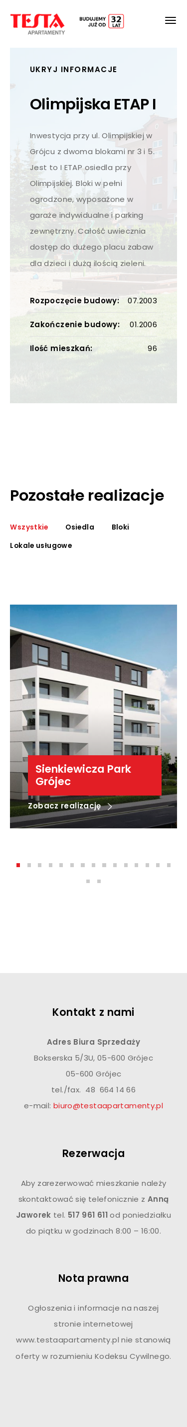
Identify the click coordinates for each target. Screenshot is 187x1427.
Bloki (121, 527)
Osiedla (79, 527)
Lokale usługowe (41, 545)
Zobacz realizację (70, 807)
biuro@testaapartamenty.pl (108, 1105)
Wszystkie (29, 527)
